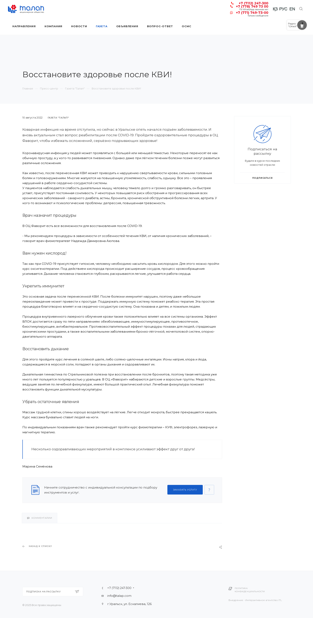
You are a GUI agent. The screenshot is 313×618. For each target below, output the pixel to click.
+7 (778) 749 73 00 (252, 6)
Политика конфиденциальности (250, 590)
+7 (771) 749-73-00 (252, 13)
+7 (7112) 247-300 (253, 3)
